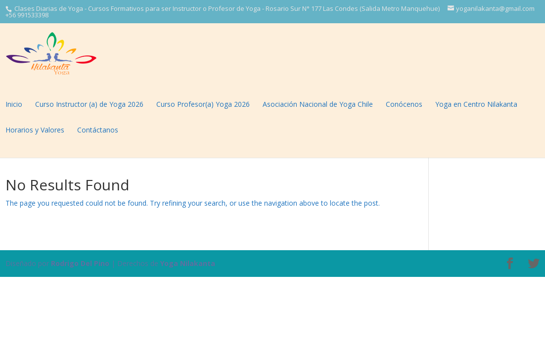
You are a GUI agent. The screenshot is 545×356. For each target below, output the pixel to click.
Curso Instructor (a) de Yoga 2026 (89, 104)
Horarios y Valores (34, 129)
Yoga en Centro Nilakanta (476, 104)
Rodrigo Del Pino (80, 263)
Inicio (13, 104)
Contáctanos (97, 129)
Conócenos (404, 104)
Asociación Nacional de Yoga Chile (318, 104)
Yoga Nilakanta (187, 263)
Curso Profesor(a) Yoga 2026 (203, 104)
